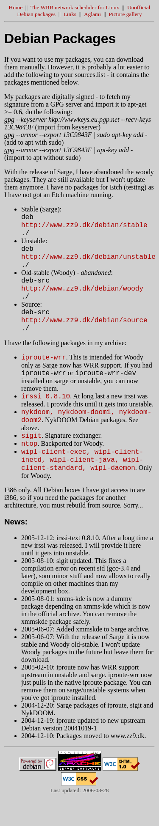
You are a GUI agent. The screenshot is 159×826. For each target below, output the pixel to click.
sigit (31, 458)
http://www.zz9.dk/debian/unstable (88, 262)
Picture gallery (125, 14)
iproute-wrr (43, 373)
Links (70, 14)
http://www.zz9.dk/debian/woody (82, 298)
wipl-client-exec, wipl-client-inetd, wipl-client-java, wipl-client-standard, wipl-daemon (82, 486)
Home (16, 7)
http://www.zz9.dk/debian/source (84, 333)
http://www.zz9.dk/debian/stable (84, 227)
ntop (29, 467)
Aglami (92, 14)
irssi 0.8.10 (45, 415)
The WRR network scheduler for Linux (75, 7)
